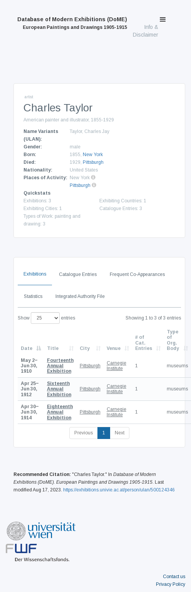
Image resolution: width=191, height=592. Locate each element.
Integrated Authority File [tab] (80, 296)
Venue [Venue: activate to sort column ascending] (114, 348)
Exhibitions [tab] (34, 274)
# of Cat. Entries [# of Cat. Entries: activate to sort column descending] (143, 343)
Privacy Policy (170, 584)
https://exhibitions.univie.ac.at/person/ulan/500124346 (119, 490)
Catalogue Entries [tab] (78, 274)
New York (93, 154)
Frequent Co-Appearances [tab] (137, 274)
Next (119, 433)
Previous (83, 433)
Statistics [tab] (33, 296)
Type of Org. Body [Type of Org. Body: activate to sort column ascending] (173, 340)
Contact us (174, 576)
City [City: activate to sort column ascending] (85, 348)
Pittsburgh (93, 162)
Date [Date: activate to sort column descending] (26, 348)
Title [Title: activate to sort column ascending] (53, 348)
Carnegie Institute (116, 365)
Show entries (46, 318)
